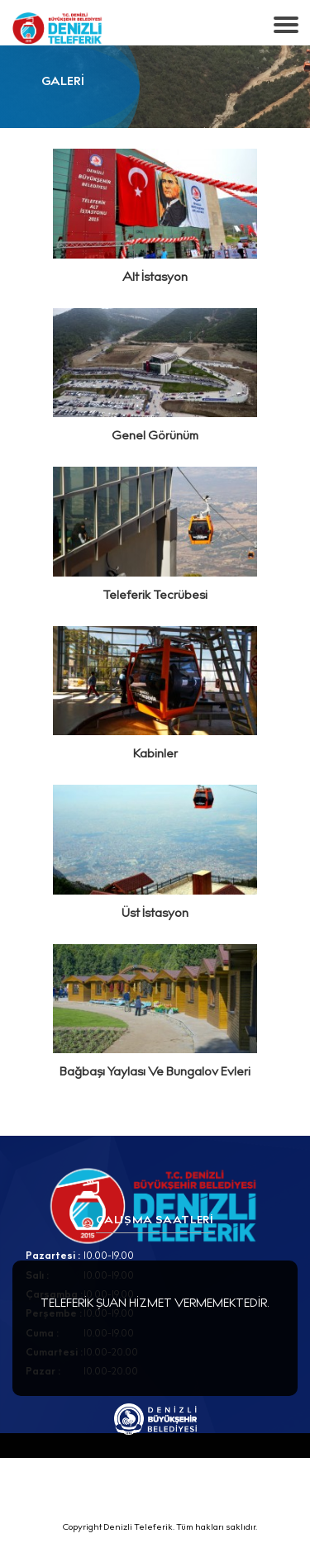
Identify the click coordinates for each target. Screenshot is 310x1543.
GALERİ (62, 82)
